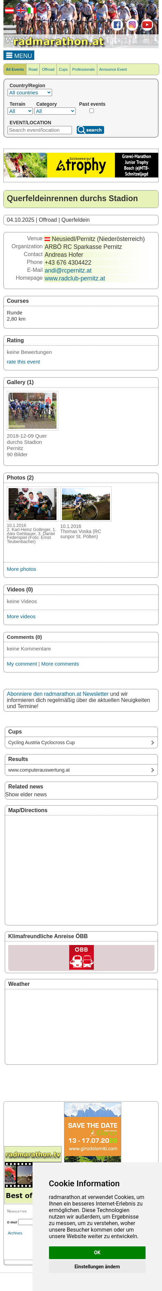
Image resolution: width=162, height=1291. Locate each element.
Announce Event (113, 69)
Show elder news (26, 794)
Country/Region (27, 85)
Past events (92, 104)
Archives (15, 1233)
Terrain (17, 104)
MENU (19, 54)
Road (32, 69)
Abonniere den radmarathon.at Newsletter (58, 694)
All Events (15, 69)
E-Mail (12, 1222)
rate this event (23, 362)
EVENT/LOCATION (30, 122)
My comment (22, 664)
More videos (21, 616)
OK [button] (97, 1252)
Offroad (48, 69)
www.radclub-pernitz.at (75, 278)
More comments (60, 664)
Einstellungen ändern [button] (97, 1266)
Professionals (83, 69)
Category (46, 104)
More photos (21, 569)
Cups (63, 69)
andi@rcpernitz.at (68, 270)
